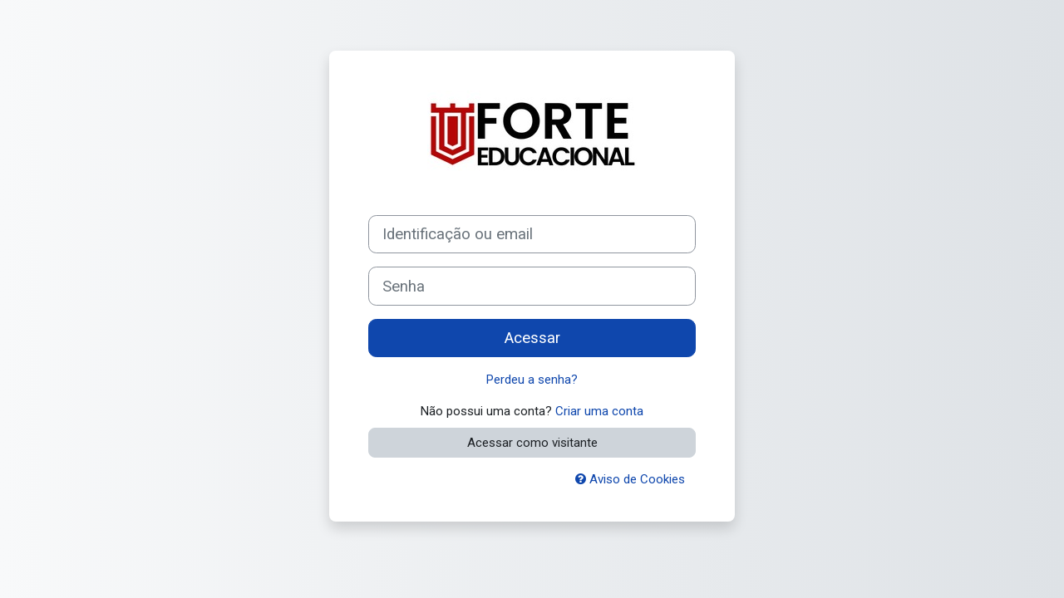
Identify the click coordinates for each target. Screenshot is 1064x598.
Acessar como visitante (532, 442)
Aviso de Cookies (630, 479)
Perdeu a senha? (532, 379)
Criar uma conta (599, 411)
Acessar (532, 338)
